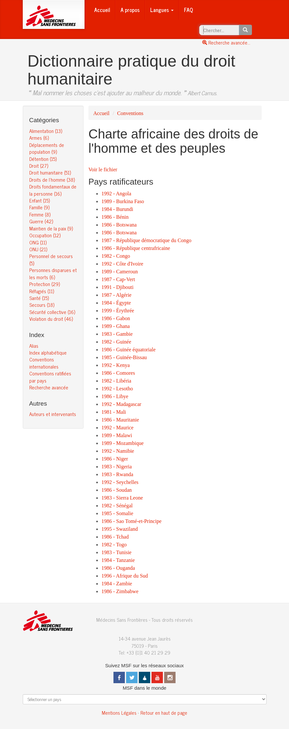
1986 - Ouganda (118, 568)
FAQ (188, 10)
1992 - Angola (116, 193)
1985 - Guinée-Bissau (124, 357)
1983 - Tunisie (116, 552)
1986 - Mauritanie (120, 420)
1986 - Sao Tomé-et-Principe (131, 521)
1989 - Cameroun (119, 271)
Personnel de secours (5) (51, 259)
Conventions (130, 113)
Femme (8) (39, 214)
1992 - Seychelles (119, 482)
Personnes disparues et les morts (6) (53, 273)
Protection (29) (44, 284)
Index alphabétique (48, 352)
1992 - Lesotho (117, 388)
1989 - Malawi (116, 435)
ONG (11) (37, 242)
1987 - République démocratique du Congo (146, 240)
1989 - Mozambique (122, 443)
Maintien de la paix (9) (51, 228)
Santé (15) (39, 298)
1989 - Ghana (115, 326)
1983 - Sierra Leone (122, 498)
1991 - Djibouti (117, 287)
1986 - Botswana (119, 225)
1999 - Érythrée (117, 310)
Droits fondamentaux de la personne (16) (52, 189)
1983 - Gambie (117, 334)
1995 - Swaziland (119, 529)
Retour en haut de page (163, 713)
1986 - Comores (118, 373)
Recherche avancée (48, 387)
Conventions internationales (44, 362)
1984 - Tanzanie (118, 560)
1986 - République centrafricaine (135, 248)
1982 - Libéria (116, 381)
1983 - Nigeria (116, 466)
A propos (130, 10)
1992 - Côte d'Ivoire (122, 264)
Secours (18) (41, 305)
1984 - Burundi (117, 209)
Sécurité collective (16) (52, 312)
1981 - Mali (113, 412)
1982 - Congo (115, 256)
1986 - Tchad (115, 537)
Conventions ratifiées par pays (50, 376)
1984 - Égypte (116, 303)
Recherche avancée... (226, 42)
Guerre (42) (41, 221)
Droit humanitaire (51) (50, 172)
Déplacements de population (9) (46, 148)
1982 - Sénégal (117, 505)
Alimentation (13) (45, 131)
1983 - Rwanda (117, 474)
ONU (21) (38, 249)
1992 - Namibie (117, 451)
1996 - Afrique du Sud (124, 576)
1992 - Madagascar (121, 404)
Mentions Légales (119, 713)
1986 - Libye (114, 396)
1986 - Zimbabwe (119, 591)
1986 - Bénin (115, 217)
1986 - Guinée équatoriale (128, 349)
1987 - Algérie (116, 295)
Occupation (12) (44, 235)
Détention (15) (43, 159)
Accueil (102, 10)
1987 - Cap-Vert (118, 279)
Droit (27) (38, 166)
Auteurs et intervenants (52, 414)
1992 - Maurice (117, 427)
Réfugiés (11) (41, 291)
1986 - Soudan (116, 490)
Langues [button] (162, 10)
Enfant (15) (39, 200)
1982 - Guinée (116, 342)
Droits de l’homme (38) (52, 180)
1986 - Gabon (115, 318)
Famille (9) (39, 207)
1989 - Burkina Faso (122, 201)
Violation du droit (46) (51, 319)
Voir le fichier (102, 169)
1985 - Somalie (117, 513)
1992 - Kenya (115, 365)
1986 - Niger (114, 459)
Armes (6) (39, 138)
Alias (33, 346)
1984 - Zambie (116, 583)
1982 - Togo (114, 544)
